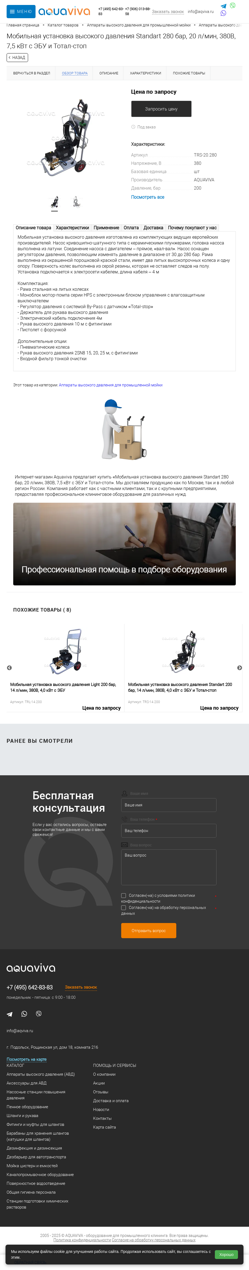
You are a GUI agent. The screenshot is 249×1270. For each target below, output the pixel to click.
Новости (101, 1109)
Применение (106, 227)
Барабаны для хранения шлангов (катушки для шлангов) (38, 1136)
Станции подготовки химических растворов (37, 1204)
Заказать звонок (168, 11)
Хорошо (226, 1254)
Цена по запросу (154, 91)
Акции (99, 1083)
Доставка (153, 227)
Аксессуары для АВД (27, 1083)
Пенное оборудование (27, 1107)
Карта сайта (104, 1127)
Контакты (102, 1118)
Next (239, 668)
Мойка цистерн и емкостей (32, 1166)
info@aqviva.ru (201, 11)
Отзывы (100, 1092)
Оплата (131, 227)
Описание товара (33, 227)
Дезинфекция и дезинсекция (34, 1148)
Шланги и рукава (22, 1115)
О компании (104, 1074)
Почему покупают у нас (192, 227)
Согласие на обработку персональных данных (154, 1240)
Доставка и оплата (111, 1101)
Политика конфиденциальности (82, 1240)
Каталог (15, 1065)
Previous (9, 668)
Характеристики (72, 227)
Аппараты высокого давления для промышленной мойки (111, 385)
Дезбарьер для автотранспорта (36, 1157)
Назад (18, 57)
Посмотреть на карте (27, 1059)
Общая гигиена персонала (31, 1192)
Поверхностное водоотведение (36, 1183)
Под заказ (143, 127)
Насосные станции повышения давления (36, 1095)
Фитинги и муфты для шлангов (35, 1124)
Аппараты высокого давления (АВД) (41, 1074)
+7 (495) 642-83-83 (30, 987)
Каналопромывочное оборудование (40, 1174)
